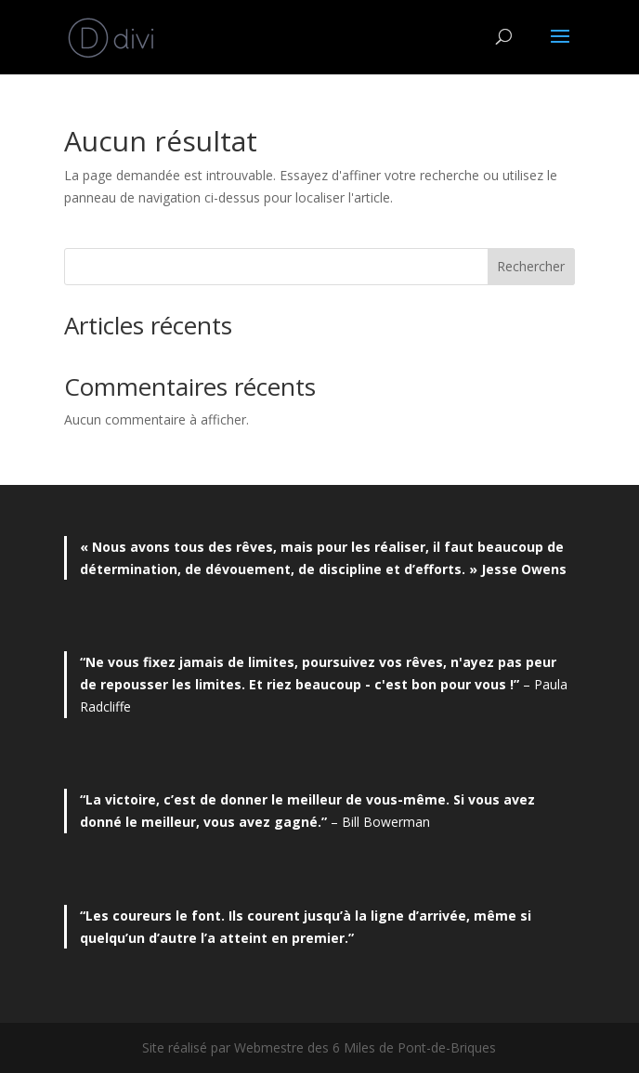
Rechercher (531, 266)
